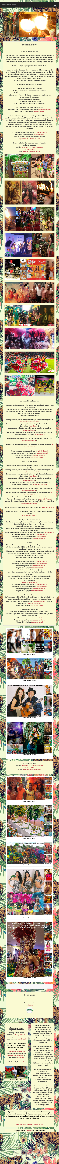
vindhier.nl (29, 1005)
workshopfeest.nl (29, 430)
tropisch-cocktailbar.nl (29, 582)
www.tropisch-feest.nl (29, 516)
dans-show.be (33, 426)
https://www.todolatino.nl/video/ (29, 139)
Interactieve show (9, 5)
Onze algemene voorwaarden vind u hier (29, 1124)
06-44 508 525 (38, 147)
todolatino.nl (21, 1039)
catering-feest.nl (19, 1035)
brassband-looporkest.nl (33, 618)
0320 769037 (31, 149)
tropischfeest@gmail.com (32, 151)
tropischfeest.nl (39, 134)
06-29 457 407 (26, 147)
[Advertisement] (31, 1148)
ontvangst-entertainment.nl (29, 422)
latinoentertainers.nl (29, 440)
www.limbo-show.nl (40, 484)
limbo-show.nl (40, 434)
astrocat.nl (22, 1062)
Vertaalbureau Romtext (15, 1055)
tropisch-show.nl (41, 132)
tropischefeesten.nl (44, 109)
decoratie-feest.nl (45, 499)
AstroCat (28, 1130)
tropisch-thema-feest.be (29, 503)
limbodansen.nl (38, 112)
